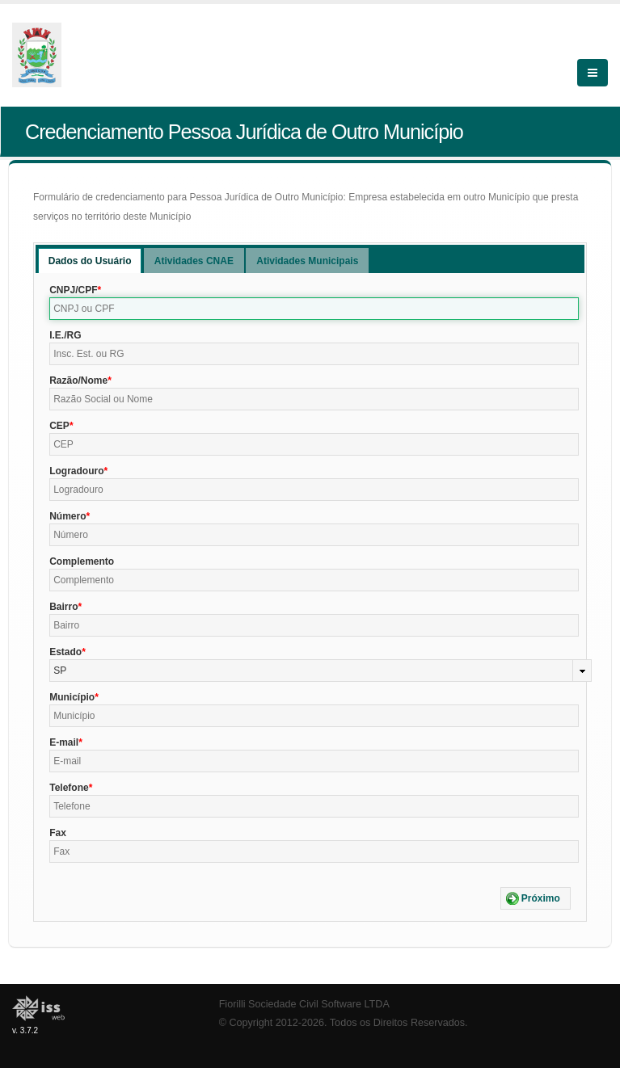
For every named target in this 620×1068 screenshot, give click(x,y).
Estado (65, 652)
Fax (57, 833)
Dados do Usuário (90, 261)
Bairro (63, 606)
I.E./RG (65, 335)
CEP (59, 425)
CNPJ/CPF (73, 290)
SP (59, 670)
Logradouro (76, 471)
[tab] (90, 260)
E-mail (63, 742)
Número (67, 516)
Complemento (81, 561)
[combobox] (320, 670)
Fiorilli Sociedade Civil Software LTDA (304, 1004)
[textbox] (314, 308)
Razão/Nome (78, 380)
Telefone (68, 787)
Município (72, 697)
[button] (535, 898)
